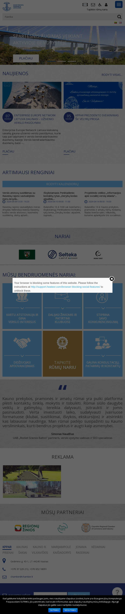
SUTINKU (54, 610)
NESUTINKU (70, 610)
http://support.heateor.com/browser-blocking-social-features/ (65, 286)
